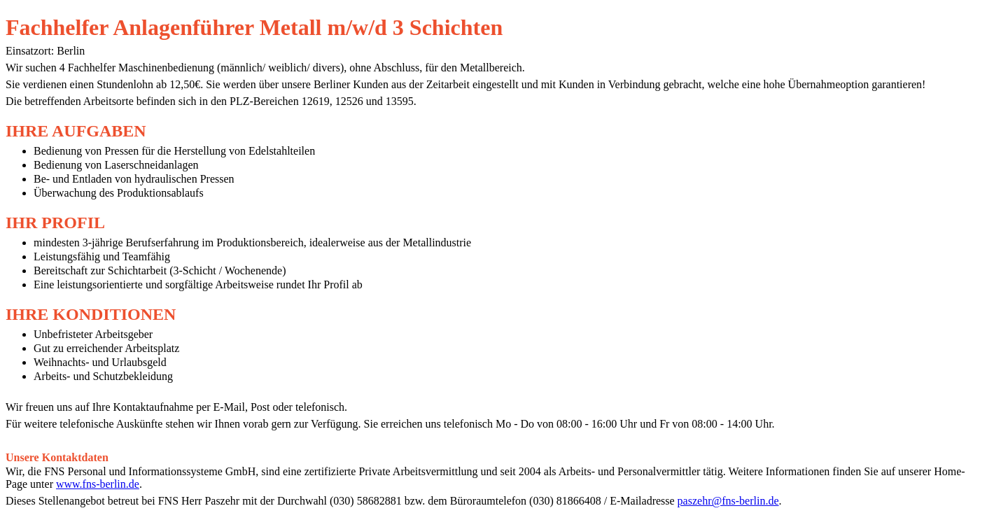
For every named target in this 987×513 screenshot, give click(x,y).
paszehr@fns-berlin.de (728, 501)
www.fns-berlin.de (97, 484)
